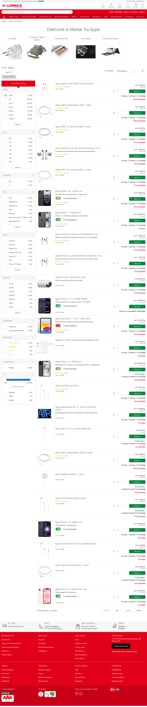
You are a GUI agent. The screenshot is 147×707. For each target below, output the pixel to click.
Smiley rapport (80, 658)
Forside (4, 21)
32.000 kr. (29, 383)
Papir (77, 670)
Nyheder (126, 12)
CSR (128, 1)
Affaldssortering (117, 674)
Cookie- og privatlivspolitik (10, 647)
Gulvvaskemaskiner (118, 677)
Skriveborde (5, 681)
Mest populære (122, 71)
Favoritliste (42, 643)
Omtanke (132, 1)
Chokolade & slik (45, 17)
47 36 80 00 (55, 626)
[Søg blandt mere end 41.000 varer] (35, 12)
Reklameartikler (116, 17)
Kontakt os (5, 651)
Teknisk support (7, 655)
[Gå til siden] (4, 17)
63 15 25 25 (57, 628)
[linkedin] (80, 694)
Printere (40, 674)
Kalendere (78, 674)
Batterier (11, 68)
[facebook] (76, 694)
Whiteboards (6, 677)
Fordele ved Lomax (81, 643)
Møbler (5, 665)
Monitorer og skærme (45, 677)
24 (53, 611)
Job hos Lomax (80, 647)
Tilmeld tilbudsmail (121, 646)
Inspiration (134, 12)
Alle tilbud (121, 628)
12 (50, 611)
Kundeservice (140, 1)
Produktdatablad (70, 198)
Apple (9, 72)
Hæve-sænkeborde (7, 670)
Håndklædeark (116, 670)
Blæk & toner (13, 17)
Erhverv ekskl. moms (118, 651)
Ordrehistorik (42, 651)
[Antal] (122, 91)
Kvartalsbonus (79, 651)
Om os (77, 640)
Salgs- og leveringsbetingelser (11, 643)
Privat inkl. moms (131, 651)
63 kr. (5, 383)
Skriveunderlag (80, 677)
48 (56, 611)
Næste (140, 610)
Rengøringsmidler (117, 681)
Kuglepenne (79, 681)
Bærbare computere (44, 670)
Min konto (41, 640)
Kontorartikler (81, 665)
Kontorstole (5, 674)
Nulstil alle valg (9, 77)
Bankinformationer (81, 655)
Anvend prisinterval (18, 387)
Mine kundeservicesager (46, 647)
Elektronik (42, 665)
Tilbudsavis (122, 626)
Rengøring (116, 665)
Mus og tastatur (43, 681)
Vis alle (18, 124)
